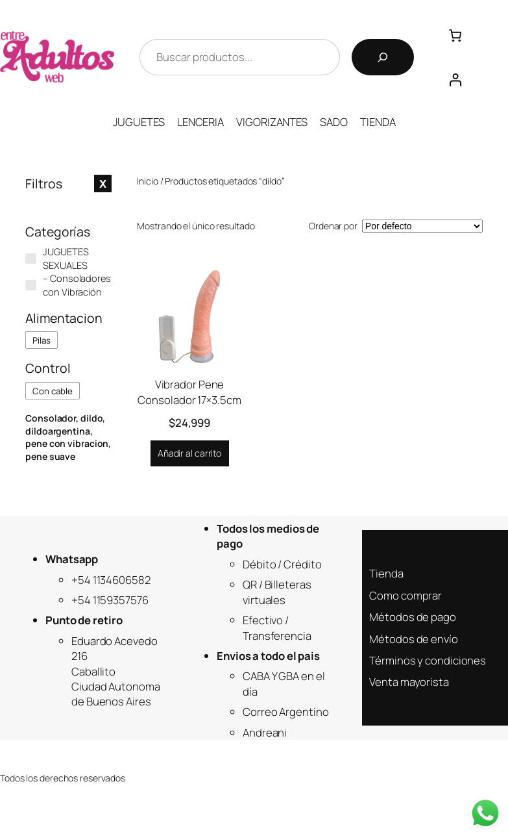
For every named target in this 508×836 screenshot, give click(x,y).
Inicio (147, 181)
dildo (91, 418)
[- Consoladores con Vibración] (30, 285)
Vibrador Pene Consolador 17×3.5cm (189, 392)
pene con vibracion (66, 443)
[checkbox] (41, 340)
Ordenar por (333, 226)
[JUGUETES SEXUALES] (30, 258)
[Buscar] (383, 57)
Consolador (50, 418)
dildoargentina (57, 431)
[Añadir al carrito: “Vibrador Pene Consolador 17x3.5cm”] (190, 453)
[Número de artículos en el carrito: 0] (455, 35)
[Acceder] (455, 79)
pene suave (50, 456)
